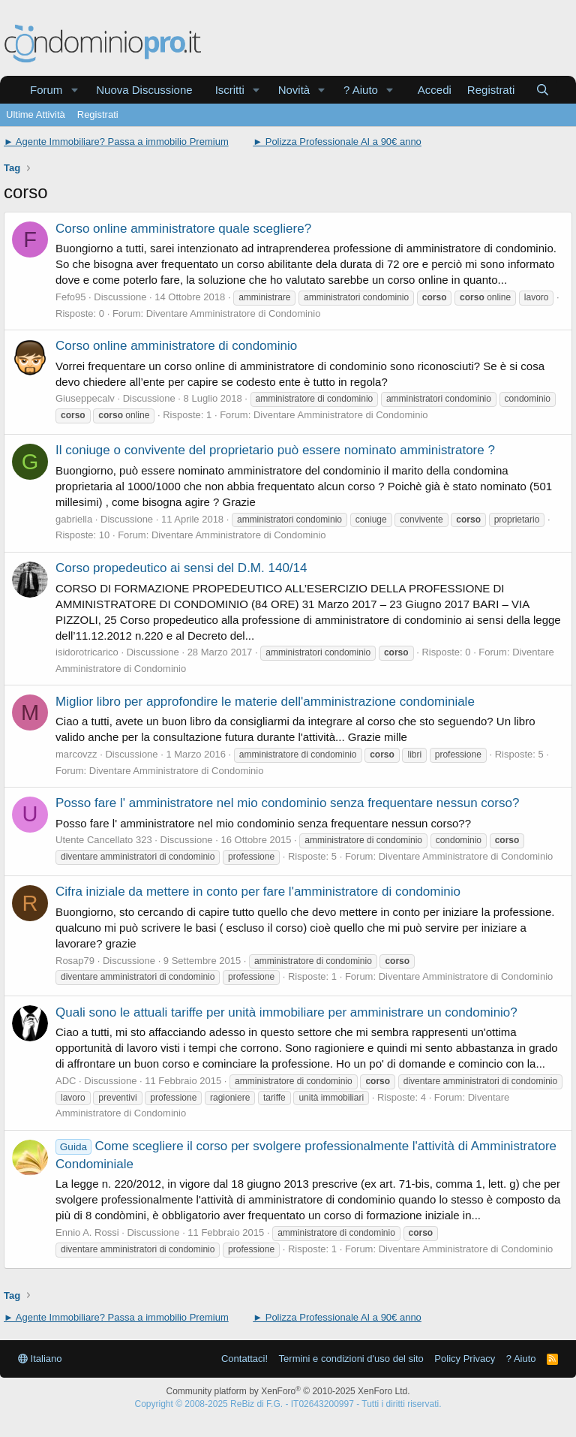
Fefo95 (71, 297)
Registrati (97, 114)
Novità (294, 89)
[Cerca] (542, 90)
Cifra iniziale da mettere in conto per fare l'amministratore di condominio (258, 891)
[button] (74, 90)
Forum (46, 89)
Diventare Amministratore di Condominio (233, 313)
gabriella (74, 519)
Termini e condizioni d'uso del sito (351, 1358)
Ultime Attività (35, 114)
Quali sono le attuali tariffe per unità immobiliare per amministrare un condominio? (287, 1012)
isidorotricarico (87, 652)
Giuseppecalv (85, 398)
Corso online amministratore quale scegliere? (183, 228)
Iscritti (229, 89)
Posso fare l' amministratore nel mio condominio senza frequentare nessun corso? (287, 803)
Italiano (40, 1358)
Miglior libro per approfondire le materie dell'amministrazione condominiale (265, 701)
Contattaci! (244, 1358)
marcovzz (77, 754)
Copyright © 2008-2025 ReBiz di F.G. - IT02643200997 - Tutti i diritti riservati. (287, 1404)
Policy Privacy (464, 1358)
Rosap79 (75, 960)
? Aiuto (361, 89)
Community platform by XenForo (288, 1391)
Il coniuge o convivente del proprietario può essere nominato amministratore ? (275, 450)
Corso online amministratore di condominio (176, 346)
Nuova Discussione (144, 89)
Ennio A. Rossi (87, 1232)
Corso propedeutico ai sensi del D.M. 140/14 (181, 568)
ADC (66, 1080)
